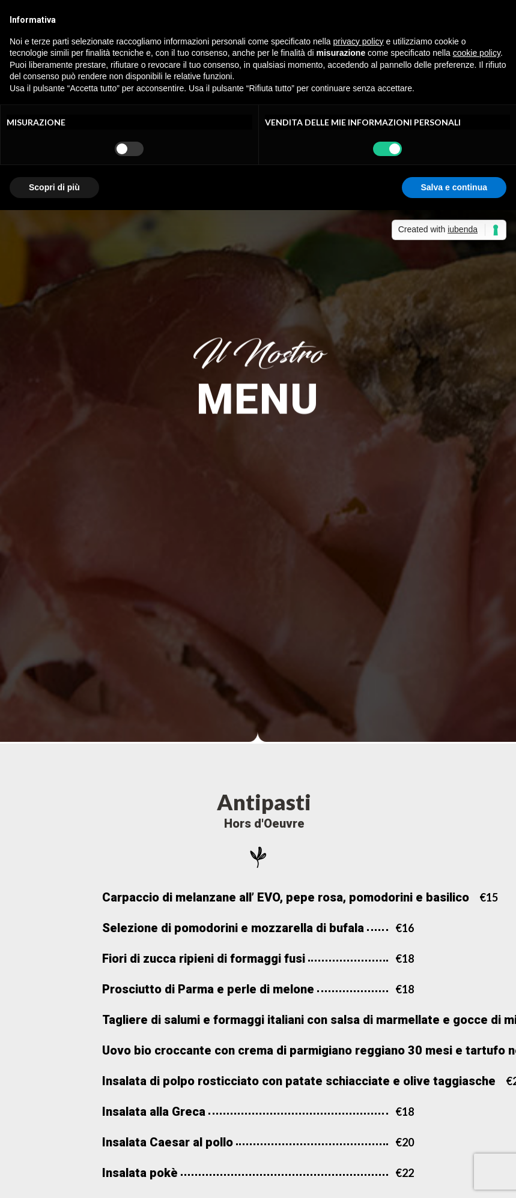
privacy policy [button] (358, 41)
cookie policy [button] (476, 53)
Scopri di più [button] (54, 187)
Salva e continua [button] (454, 187)
